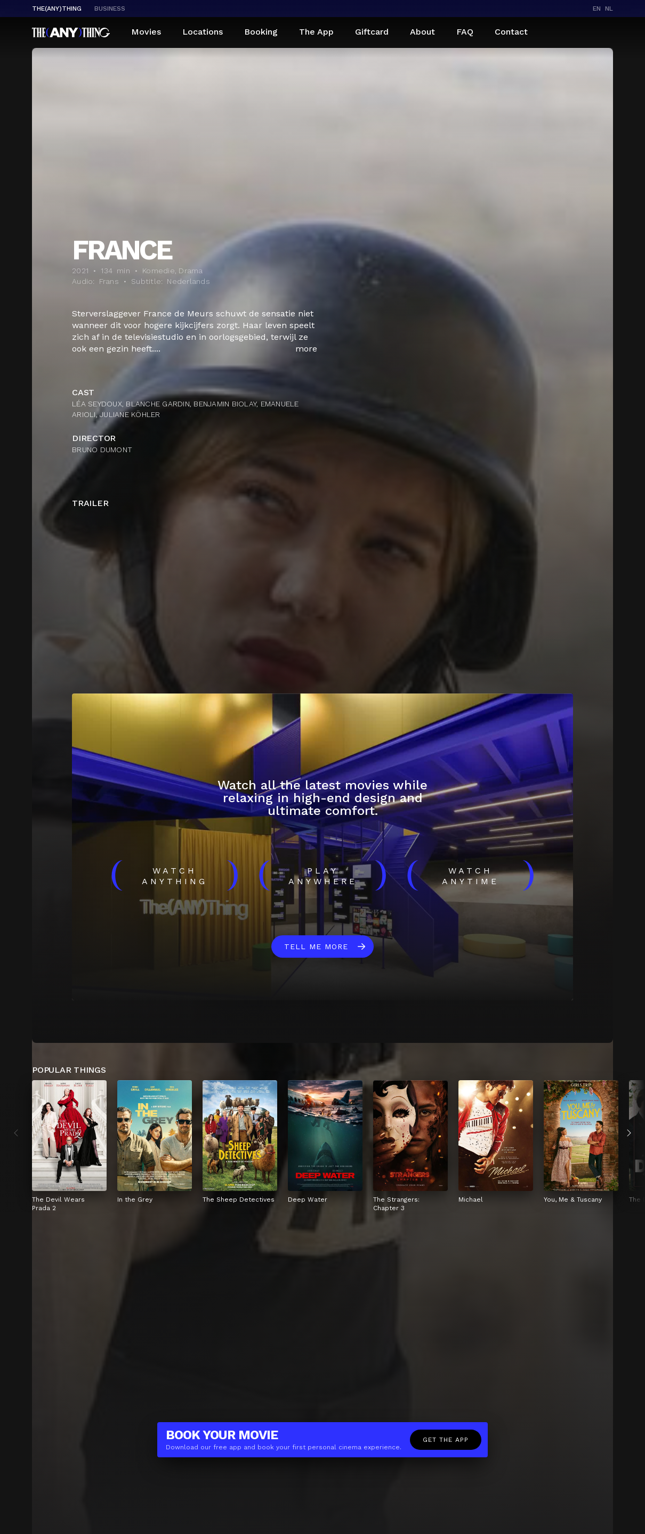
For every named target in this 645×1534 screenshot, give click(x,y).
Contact (511, 32)
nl (609, 8)
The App (316, 32)
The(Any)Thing (57, 8)
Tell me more (316, 946)
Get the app (446, 1439)
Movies (146, 32)
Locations (202, 32)
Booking (261, 32)
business (109, 8)
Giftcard (372, 32)
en (597, 8)
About (422, 32)
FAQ (464, 32)
